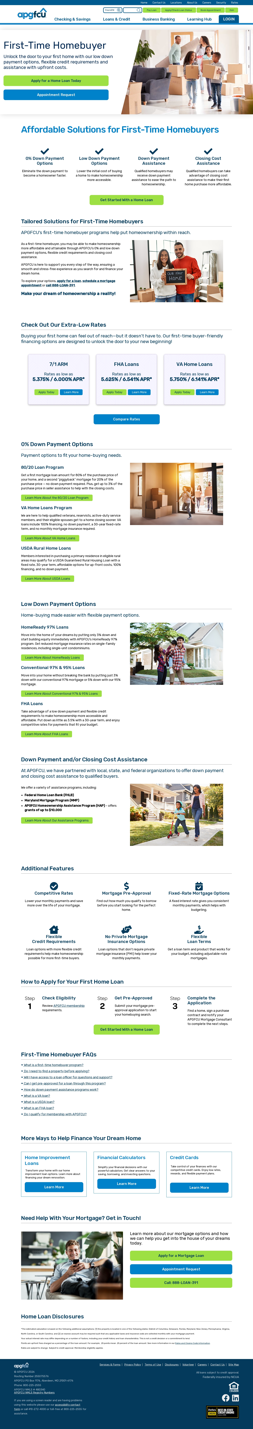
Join (231, 10)
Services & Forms (110, 1364)
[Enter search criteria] (132, 10)
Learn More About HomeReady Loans (52, 657)
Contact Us (159, 3)
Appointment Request (56, 94)
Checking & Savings (72, 18)
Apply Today (46, 391)
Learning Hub (199, 18)
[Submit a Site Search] (138, 10)
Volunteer (188, 1364)
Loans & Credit (116, 18)
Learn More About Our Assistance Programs (57, 820)
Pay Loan (151, 10)
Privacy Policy (132, 1364)
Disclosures (172, 1364)
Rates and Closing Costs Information (192, 1342)
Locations (176, 3)
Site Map (233, 1364)
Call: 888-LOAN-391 (181, 1282)
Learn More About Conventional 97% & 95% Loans (61, 693)
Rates (234, 3)
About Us (192, 3)
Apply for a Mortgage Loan (181, 1255)
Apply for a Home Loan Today (56, 80)
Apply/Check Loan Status (178, 10)
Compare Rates (126, 418)
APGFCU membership (69, 1005)
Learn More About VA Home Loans (50, 537)
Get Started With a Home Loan (126, 199)
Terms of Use (153, 1364)
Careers (206, 3)
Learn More (71, 391)
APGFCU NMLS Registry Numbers (34, 1391)
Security (221, 3)
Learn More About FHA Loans (46, 733)
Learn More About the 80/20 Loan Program (57, 497)
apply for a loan (69, 280)
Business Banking (158, 18)
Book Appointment (210, 10)
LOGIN (229, 18)
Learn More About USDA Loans (47, 578)
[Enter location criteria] (113, 10)
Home (144, 3)
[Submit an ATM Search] (119, 10)
